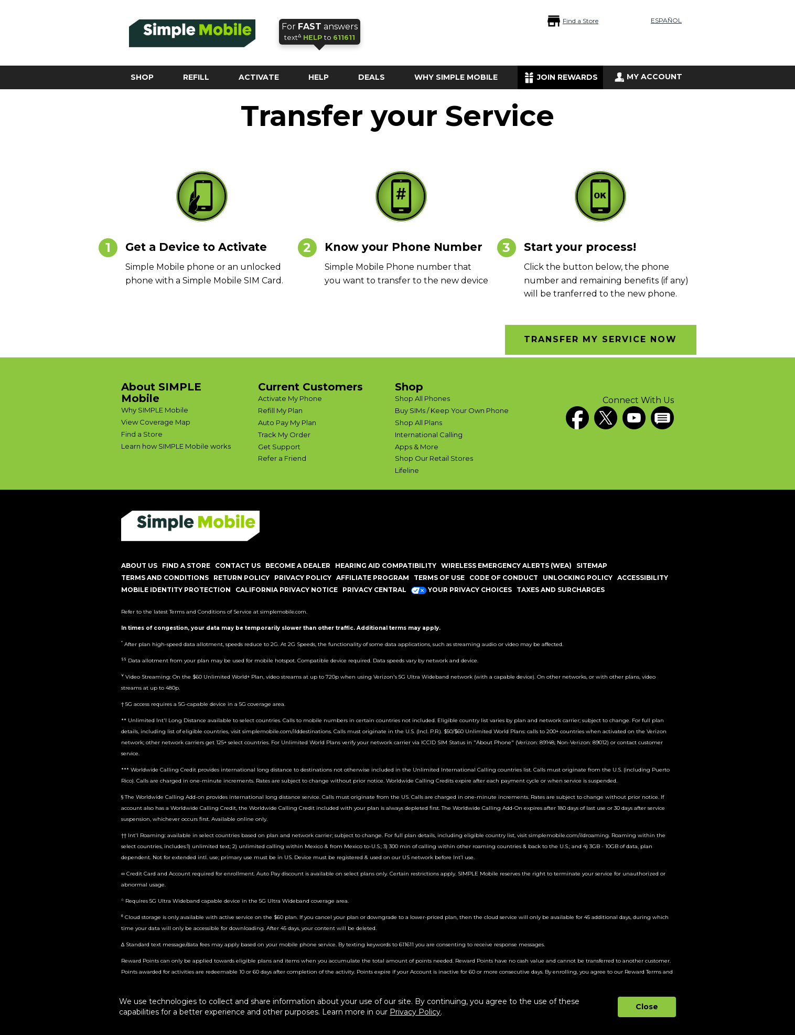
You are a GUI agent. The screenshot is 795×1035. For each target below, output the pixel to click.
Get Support (279, 446)
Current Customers (310, 387)
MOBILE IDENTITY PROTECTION (176, 590)
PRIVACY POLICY (302, 578)
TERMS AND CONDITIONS (165, 578)
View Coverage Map (155, 422)
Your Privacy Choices (461, 590)
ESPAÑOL (666, 20)
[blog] (662, 417)
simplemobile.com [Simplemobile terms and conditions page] (283, 612)
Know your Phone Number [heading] (403, 247)
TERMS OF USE (439, 578)
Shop (409, 387)
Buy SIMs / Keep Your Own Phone (452, 410)
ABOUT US (139, 565)
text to (319, 31)
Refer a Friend (282, 458)
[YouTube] (634, 417)
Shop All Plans (418, 422)
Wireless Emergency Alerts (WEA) (506, 565)
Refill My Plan (280, 410)
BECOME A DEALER (297, 565)
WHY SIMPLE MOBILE (456, 77)
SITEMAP (591, 565)
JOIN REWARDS (567, 77)
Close (647, 1006)
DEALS (371, 77)
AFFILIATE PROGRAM (372, 578)
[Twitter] (605, 417)
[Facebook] (577, 417)
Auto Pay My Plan (287, 422)
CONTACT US (238, 565)
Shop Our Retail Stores (434, 458)
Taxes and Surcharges (561, 590)
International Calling (429, 434)
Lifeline (407, 470)
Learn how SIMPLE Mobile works (176, 446)
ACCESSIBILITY (642, 578)
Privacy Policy (415, 1012)
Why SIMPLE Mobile (154, 410)
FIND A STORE (186, 565)
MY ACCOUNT (654, 76)
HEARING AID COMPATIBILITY (385, 565)
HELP (318, 77)
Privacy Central (374, 590)
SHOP (142, 77)
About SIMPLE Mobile (161, 392)
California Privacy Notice (286, 590)
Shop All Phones (422, 398)
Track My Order (284, 434)
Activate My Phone (290, 398)
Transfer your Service (397, 116)
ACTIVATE (259, 77)
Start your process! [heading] (580, 247)
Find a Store (580, 21)
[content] (207, 273)
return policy (241, 578)
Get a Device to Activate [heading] (196, 247)
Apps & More (416, 446)
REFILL (196, 77)
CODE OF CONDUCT (503, 578)
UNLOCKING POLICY (578, 578)
